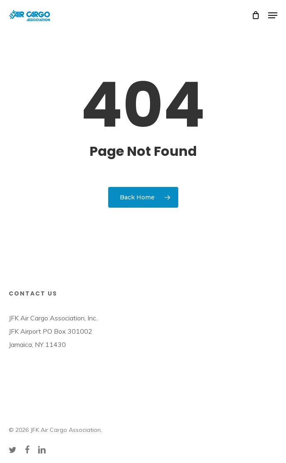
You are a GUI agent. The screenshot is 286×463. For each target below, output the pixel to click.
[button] (272, 15)
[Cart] (256, 15)
